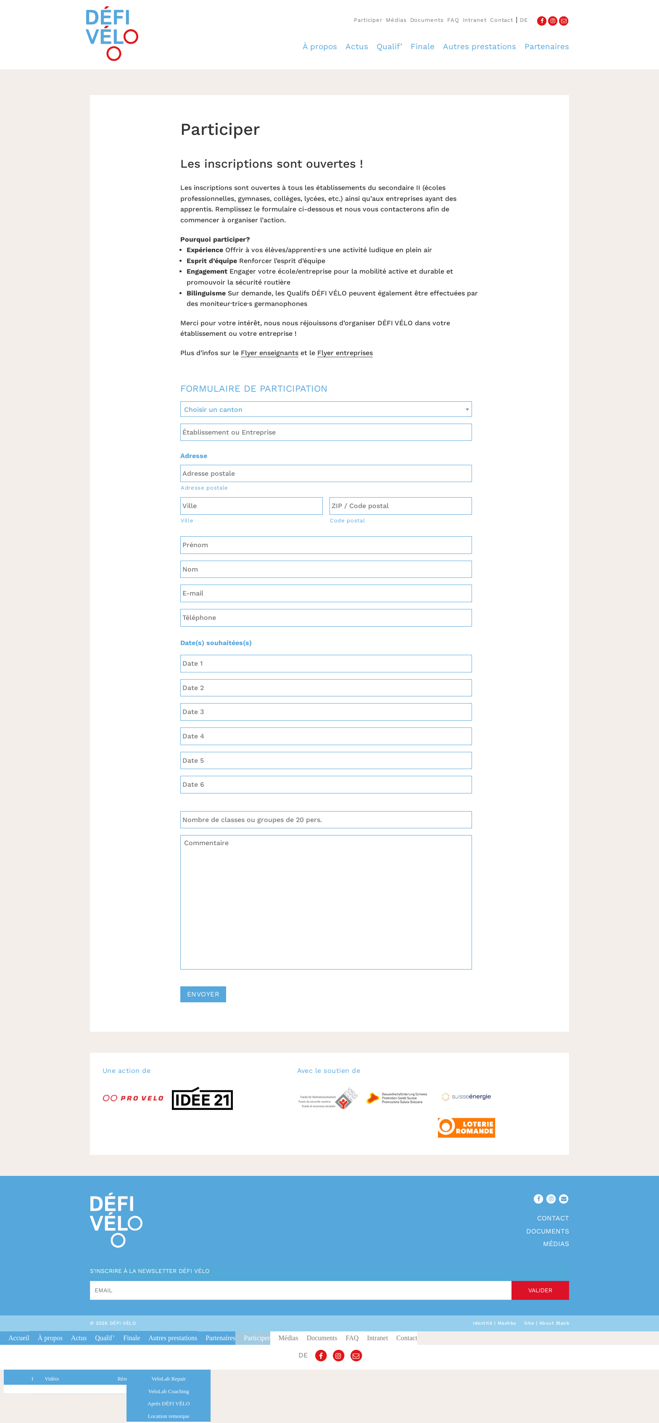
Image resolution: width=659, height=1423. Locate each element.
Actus (356, 46)
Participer (368, 20)
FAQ (453, 20)
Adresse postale (204, 488)
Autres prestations (479, 46)
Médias (396, 20)
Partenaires (547, 46)
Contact (501, 20)
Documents (427, 20)
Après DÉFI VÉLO (169, 1403)
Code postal (347, 520)
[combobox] (326, 409)
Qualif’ (389, 46)
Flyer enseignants (269, 353)
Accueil (18, 1337)
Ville (187, 520)
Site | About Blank (546, 1323)
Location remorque (169, 1416)
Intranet (475, 20)
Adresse (193, 456)
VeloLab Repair (168, 1379)
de (524, 20)
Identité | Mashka (494, 1323)
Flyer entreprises (345, 353)
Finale (423, 46)
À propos (320, 46)
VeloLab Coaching (168, 1391)
